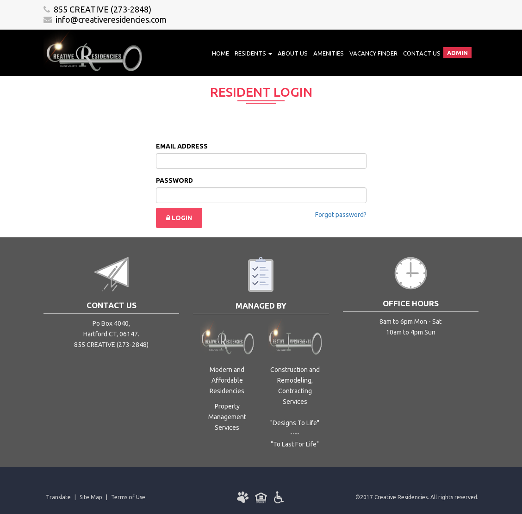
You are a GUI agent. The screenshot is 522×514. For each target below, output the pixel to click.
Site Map (91, 497)
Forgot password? (341, 214)
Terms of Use (128, 497)
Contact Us (422, 53)
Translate (58, 497)
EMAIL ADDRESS (182, 146)
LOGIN (179, 218)
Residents (253, 53)
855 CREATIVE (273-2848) (97, 9)
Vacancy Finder (373, 53)
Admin (457, 53)
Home (220, 53)
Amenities (328, 53)
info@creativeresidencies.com (105, 19)
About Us (293, 53)
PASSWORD (174, 180)
